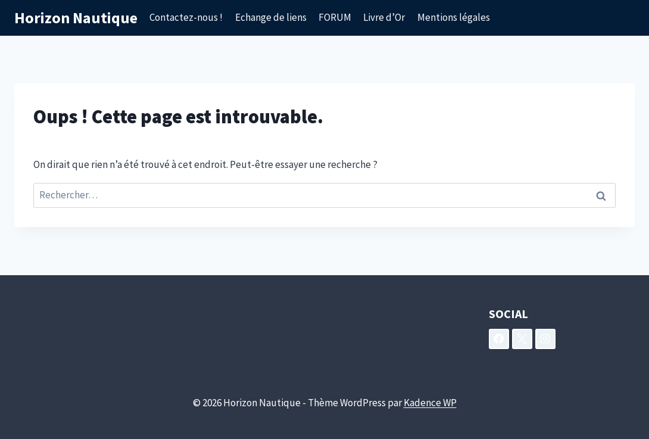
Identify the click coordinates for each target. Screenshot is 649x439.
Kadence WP (430, 402)
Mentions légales (453, 17)
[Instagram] (545, 339)
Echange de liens (271, 17)
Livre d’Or (384, 17)
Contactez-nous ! (186, 17)
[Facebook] (499, 339)
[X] (522, 339)
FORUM (335, 17)
